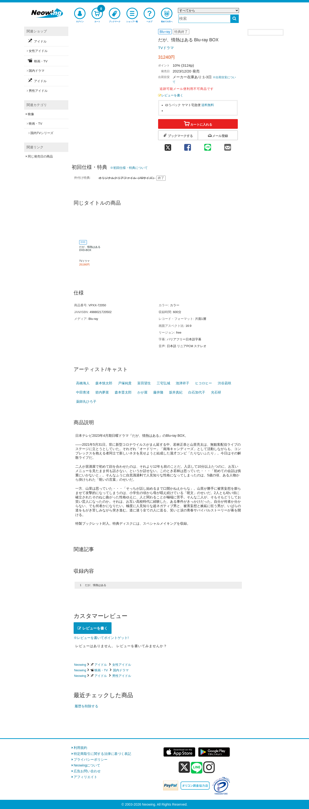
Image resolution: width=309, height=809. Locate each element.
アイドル (100, 664)
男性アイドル (121, 676)
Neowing (80, 664)
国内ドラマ (121, 670)
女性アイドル (121, 664)
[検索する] (234, 18)
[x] (184, 767)
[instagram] (209, 767)
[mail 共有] (228, 146)
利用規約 (80, 748)
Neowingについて (87, 765)
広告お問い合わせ (87, 771)
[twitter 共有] (167, 146)
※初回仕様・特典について (129, 168)
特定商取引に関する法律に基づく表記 (102, 754)
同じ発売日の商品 (40, 156)
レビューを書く (170, 95)
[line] (197, 768)
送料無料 (207, 105)
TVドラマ (166, 48)
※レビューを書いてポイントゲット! (101, 638)
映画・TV (101, 670)
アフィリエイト (85, 777)
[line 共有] (208, 146)
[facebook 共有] (187, 146)
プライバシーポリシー (90, 759)
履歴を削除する (86, 706)
